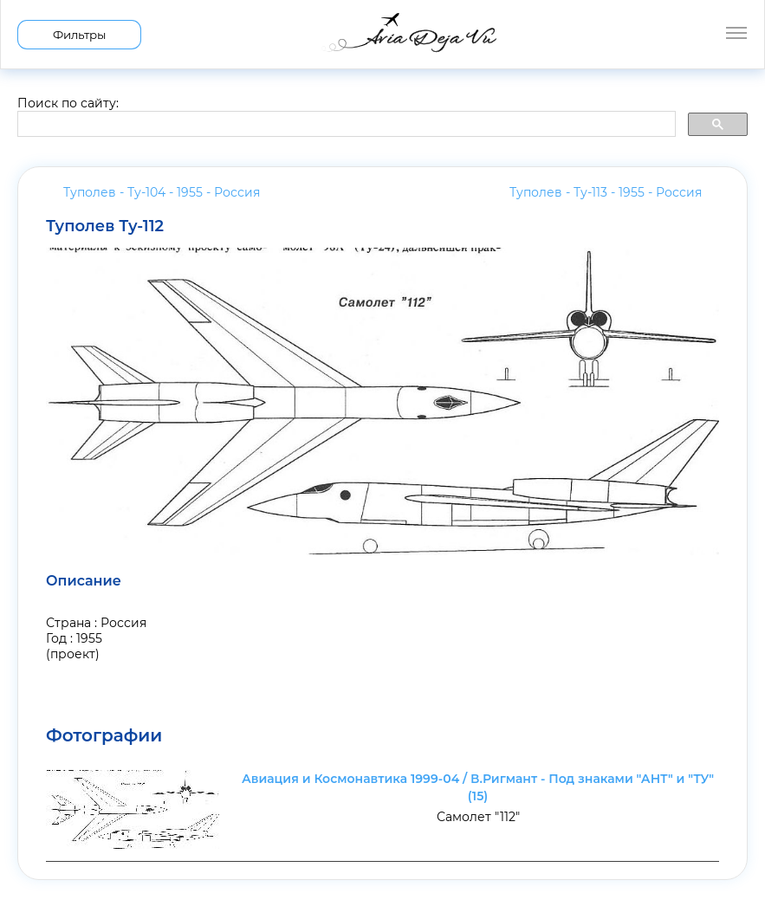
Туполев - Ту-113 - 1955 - (605, 192)
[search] (345, 125)
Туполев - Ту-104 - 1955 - (161, 192)
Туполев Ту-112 (105, 226)
